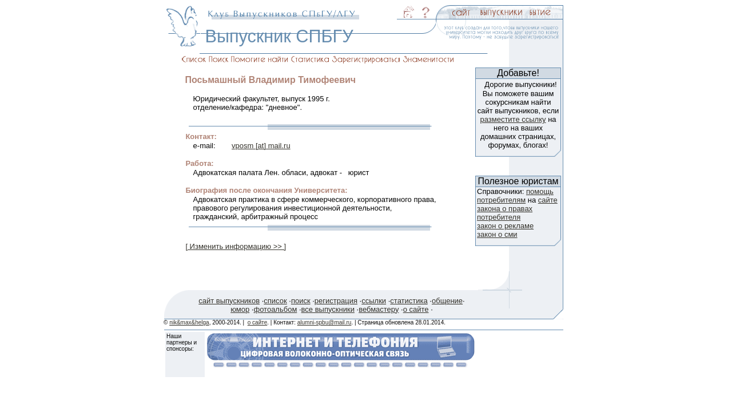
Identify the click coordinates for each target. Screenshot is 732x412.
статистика (408, 300)
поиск (301, 300)
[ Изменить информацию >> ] (235, 246)
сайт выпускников (229, 300)
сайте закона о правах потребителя (517, 208)
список (275, 300)
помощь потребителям (515, 195)
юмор (239, 309)
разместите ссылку (513, 119)
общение (447, 300)
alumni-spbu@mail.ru (324, 322)
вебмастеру (379, 309)
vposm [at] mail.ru (261, 145)
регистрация (336, 300)
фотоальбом (275, 309)
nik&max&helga (189, 322)
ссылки (373, 300)
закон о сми (497, 234)
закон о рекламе (505, 225)
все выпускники (328, 309)
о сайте (416, 309)
